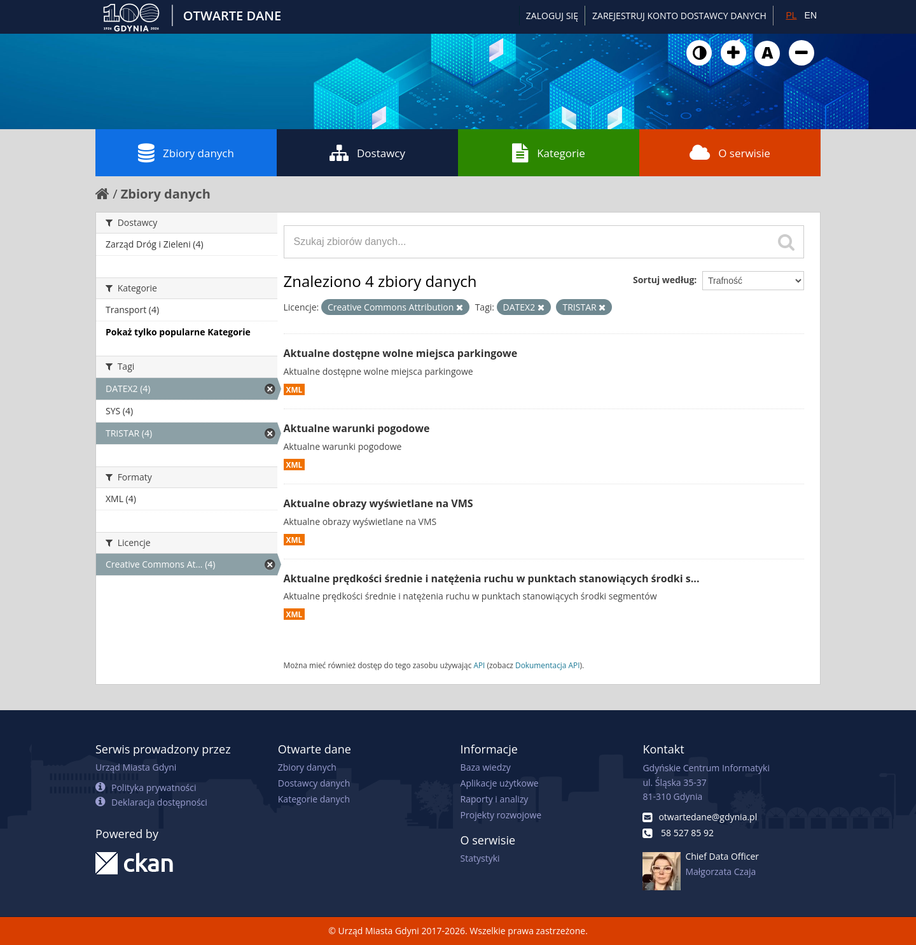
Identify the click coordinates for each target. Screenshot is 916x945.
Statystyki (480, 858)
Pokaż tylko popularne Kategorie (178, 332)
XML (294, 389)
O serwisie (730, 152)
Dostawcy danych (314, 783)
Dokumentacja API (547, 665)
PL (791, 15)
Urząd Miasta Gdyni (135, 767)
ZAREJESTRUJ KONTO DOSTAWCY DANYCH (679, 16)
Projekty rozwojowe (501, 815)
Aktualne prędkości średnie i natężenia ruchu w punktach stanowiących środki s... (492, 578)
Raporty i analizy (495, 799)
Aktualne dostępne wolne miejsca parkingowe (401, 353)
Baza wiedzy (486, 767)
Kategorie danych (314, 799)
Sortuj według (663, 280)
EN (811, 15)
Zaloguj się (552, 16)
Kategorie (548, 152)
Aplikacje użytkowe (500, 783)
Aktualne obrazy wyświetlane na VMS (378, 503)
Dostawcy (367, 152)
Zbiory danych (186, 152)
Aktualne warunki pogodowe (357, 428)
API (479, 665)
